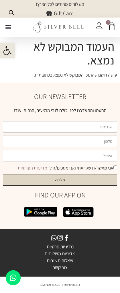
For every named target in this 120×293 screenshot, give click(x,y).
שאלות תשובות (60, 260)
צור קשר (60, 267)
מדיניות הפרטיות (33, 168)
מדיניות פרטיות (60, 246)
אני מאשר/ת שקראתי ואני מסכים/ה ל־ (65, 168)
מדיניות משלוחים (60, 253)
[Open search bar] (11, 12)
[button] (8, 27)
